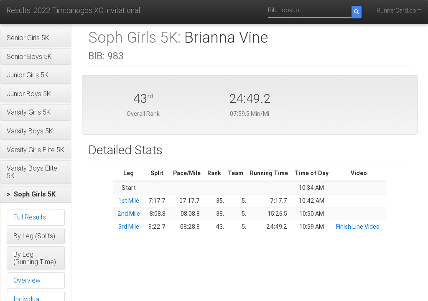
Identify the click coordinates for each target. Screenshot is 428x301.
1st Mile (128, 200)
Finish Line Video (358, 226)
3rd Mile (128, 226)
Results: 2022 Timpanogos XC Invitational (73, 10)
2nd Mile (128, 213)
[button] (35, 38)
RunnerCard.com (399, 10)
